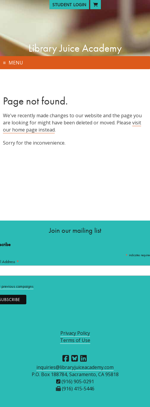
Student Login (69, 4)
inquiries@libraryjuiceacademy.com (75, 367)
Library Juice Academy (75, 48)
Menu (16, 62)
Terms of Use (75, 340)
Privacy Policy (75, 333)
